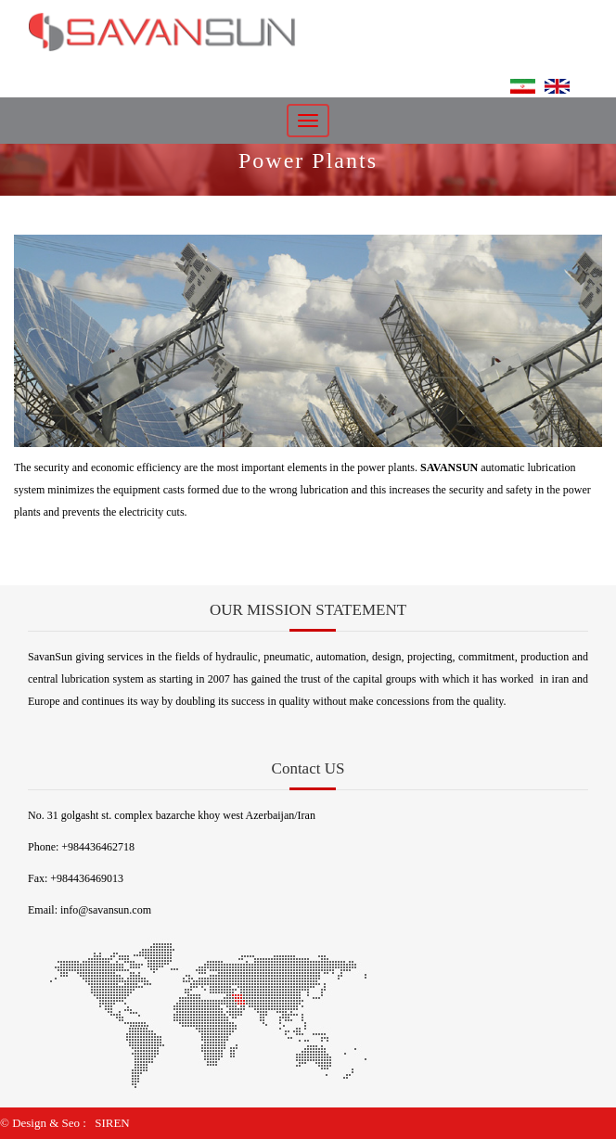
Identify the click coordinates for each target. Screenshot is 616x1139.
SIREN (112, 1123)
